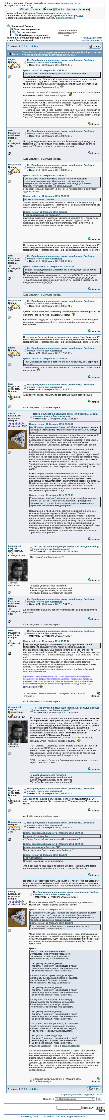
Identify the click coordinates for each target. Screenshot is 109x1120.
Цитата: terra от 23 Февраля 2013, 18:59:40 (45, 855)
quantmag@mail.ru (65, 18)
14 (31, 46)
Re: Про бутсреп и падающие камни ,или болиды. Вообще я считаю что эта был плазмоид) (60, 61)
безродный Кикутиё (14, 547)
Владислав (14, 164)
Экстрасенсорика (26, 32)
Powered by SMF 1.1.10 (33, 1116)
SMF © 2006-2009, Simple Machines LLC (67, 1116)
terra (10, 130)
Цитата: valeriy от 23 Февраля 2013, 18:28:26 (46, 641)
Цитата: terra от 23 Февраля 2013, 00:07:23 (45, 212)
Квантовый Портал (22, 26)
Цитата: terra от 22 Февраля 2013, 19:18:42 (45, 70)
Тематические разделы (27, 29)
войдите (51, 3)
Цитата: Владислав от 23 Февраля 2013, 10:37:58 (48, 266)
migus (11, 59)
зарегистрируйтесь (70, 3)
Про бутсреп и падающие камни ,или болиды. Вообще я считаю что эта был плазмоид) (28, 37)
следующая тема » (92, 40)
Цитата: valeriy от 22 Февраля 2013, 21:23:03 (46, 196)
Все (36, 46)
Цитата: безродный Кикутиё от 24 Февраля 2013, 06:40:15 (53, 833)
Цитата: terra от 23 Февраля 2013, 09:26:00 (45, 358)
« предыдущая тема (91, 37)
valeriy (11, 413)
